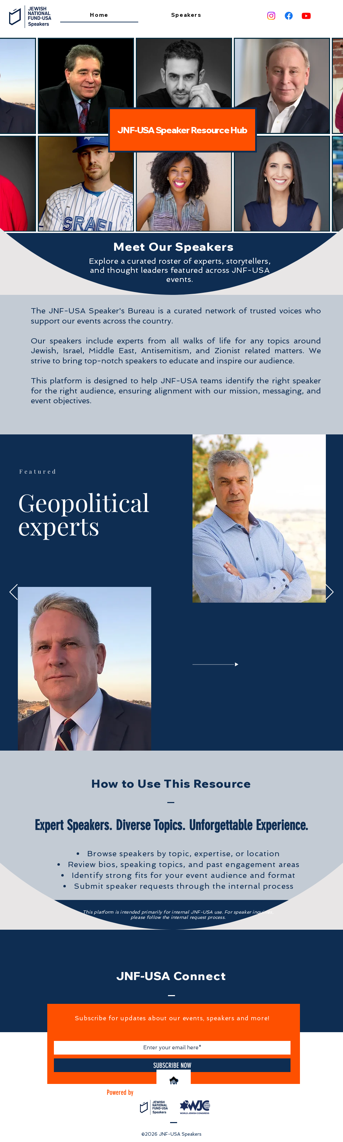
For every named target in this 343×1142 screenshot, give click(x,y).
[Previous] (13, 592)
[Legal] (177, 734)
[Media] (172, 734)
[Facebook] (289, 15)
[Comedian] (182, 734)
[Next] (330, 592)
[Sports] (187, 734)
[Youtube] (306, 15)
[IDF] (167, 734)
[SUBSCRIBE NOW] (172, 1065)
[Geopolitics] (157, 734)
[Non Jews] (162, 734)
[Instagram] (271, 15)
